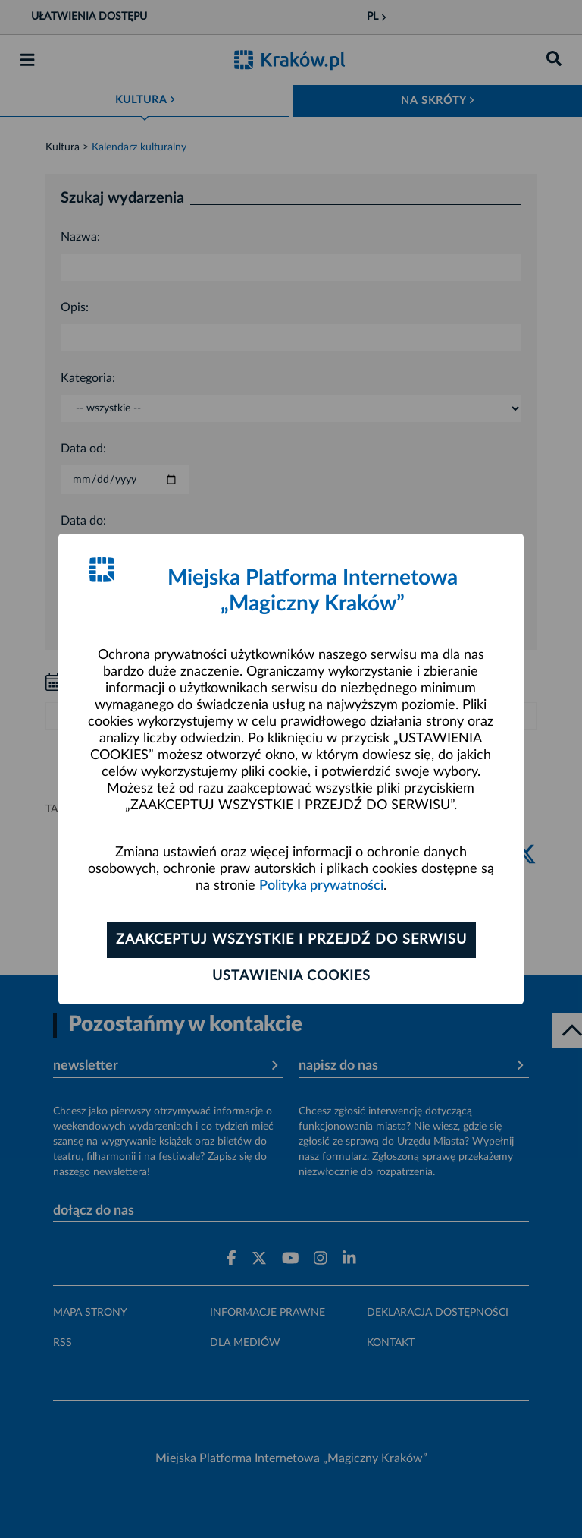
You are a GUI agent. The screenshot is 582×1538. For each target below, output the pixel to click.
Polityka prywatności (321, 886)
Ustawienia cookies (291, 976)
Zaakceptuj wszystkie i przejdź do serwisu (291, 940)
